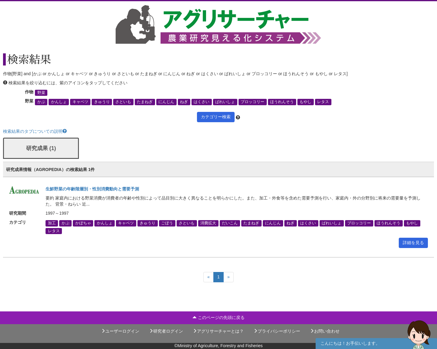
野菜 (41, 93)
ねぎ (184, 102)
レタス (323, 102)
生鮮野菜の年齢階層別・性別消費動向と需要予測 (92, 188)
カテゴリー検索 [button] (216, 116)
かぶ (41, 102)
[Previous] (208, 277)
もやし (305, 102)
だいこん (230, 223)
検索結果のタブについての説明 (35, 131)
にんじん (166, 102)
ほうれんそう (282, 102)
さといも (123, 102)
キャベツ (80, 102)
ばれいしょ (225, 102)
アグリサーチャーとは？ (218, 331)
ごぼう (167, 223)
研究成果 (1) (41, 148)
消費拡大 (208, 223)
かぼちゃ (83, 223)
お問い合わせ (325, 331)
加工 (52, 223)
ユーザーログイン (120, 331)
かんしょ (59, 102)
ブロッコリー (252, 102)
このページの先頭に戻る (218, 317)
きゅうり (102, 102)
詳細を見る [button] (413, 242)
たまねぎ (145, 102)
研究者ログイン (166, 331)
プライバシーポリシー (276, 331)
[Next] (228, 277)
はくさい (201, 102)
